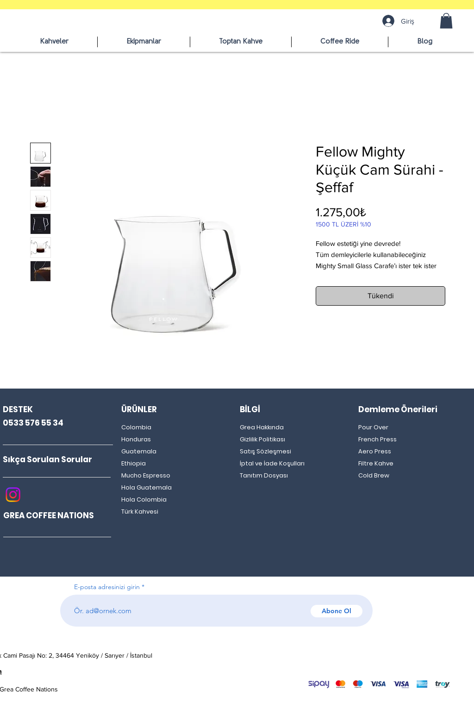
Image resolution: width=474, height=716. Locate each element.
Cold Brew (373, 475)
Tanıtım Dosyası (264, 475)
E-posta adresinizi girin (107, 587)
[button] (446, 20)
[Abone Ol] (336, 611)
